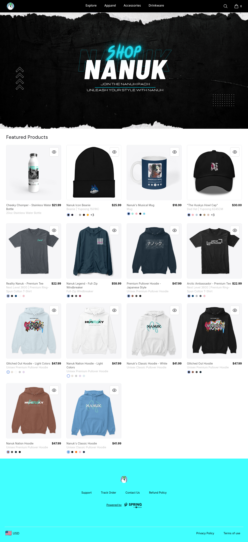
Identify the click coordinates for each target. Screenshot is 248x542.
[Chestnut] (132, 296)
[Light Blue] (196, 215)
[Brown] (84, 215)
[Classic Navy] (68, 296)
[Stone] (208, 215)
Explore (91, 5)
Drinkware (156, 5)
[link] (33, 172)
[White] (76, 215)
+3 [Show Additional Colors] (92, 215)
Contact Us (133, 492)
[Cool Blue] (16, 296)
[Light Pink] (23, 296)
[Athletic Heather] (20, 372)
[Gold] (88, 215)
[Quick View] (54, 152)
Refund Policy (158, 492)
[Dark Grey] (200, 215)
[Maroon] (80, 296)
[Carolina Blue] (68, 452)
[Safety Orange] (76, 452)
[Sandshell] (12, 372)
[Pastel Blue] (144, 214)
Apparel (110, 5)
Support (86, 492)
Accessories (132, 5)
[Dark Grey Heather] (136, 296)
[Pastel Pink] (136, 214)
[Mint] (132, 214)
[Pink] (193, 215)
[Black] (68, 215)
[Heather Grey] (80, 215)
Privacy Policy (205, 533)
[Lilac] (23, 372)
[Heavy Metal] (8, 296)
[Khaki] (204, 215)
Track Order (108, 492)
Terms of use (231, 533)
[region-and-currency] (12, 533)
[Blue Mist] (8, 372)
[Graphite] (76, 296)
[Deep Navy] (128, 214)
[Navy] (72, 215)
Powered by (123, 505)
